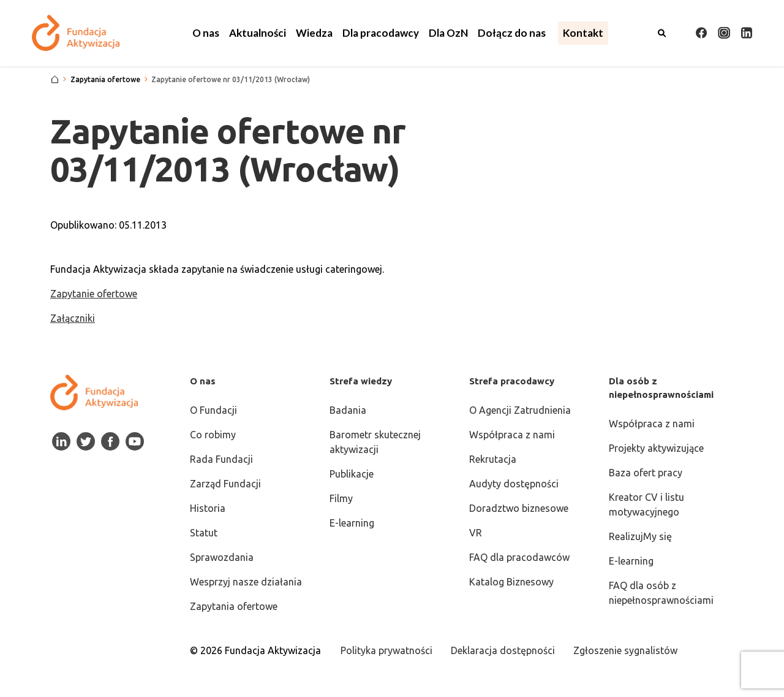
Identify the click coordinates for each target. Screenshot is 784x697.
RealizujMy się (640, 536)
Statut (203, 532)
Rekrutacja (492, 459)
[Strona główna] (54, 80)
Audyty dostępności (514, 483)
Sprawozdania (222, 557)
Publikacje (352, 473)
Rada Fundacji (221, 459)
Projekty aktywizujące (656, 448)
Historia (207, 508)
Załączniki (72, 318)
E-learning (352, 522)
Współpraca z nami (512, 434)
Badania (348, 410)
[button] (205, 33)
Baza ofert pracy (645, 472)
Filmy (341, 498)
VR (475, 532)
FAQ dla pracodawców (519, 557)
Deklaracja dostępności (503, 650)
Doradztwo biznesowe (518, 508)
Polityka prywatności (386, 650)
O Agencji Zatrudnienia (520, 410)
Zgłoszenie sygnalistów (625, 650)
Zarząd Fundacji (225, 483)
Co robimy (213, 434)
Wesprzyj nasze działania (246, 581)
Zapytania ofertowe (233, 606)
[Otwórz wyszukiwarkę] (662, 33)
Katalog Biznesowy (511, 581)
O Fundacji (213, 410)
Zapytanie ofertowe (93, 293)
